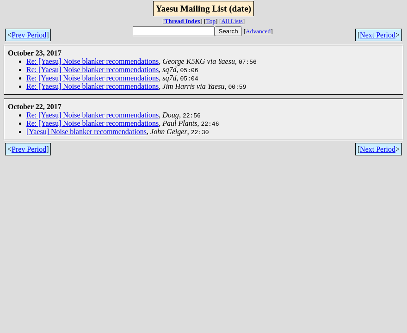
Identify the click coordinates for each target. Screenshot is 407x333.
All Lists (231, 21)
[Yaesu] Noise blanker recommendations (86, 132)
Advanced (258, 31)
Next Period (377, 35)
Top (211, 21)
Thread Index (182, 21)
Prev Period (29, 35)
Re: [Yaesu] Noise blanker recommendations (92, 61)
